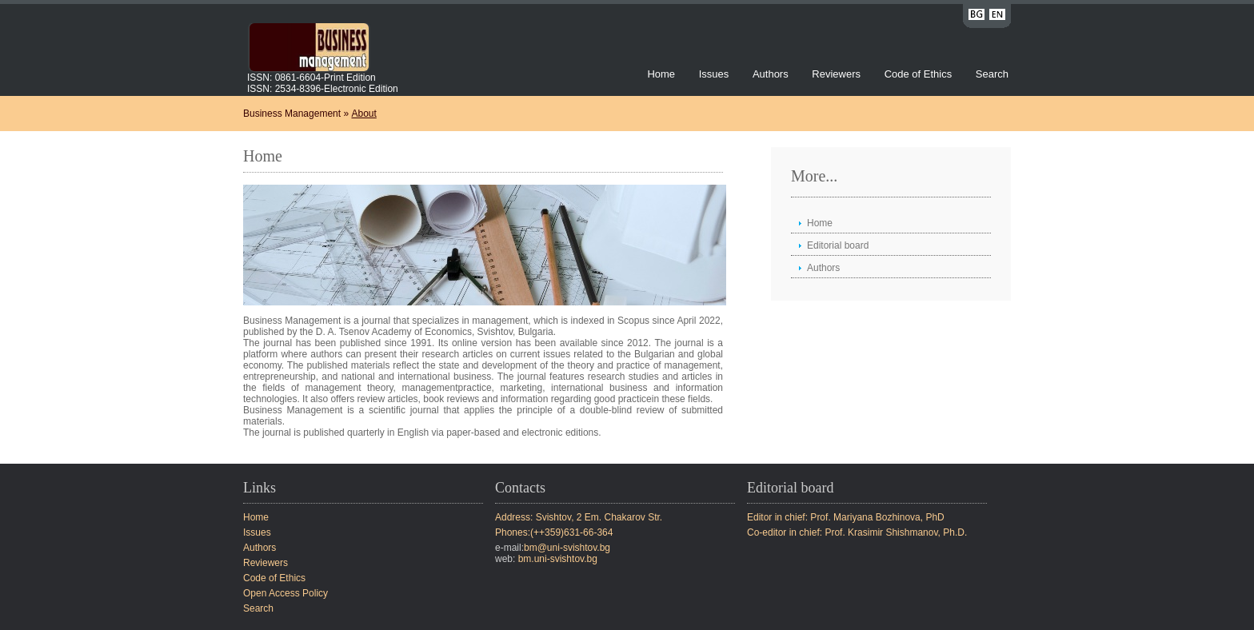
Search (992, 74)
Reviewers (837, 74)
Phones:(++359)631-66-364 (554, 532)
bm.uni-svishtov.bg (557, 558)
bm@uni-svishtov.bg (567, 547)
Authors (771, 74)
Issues (714, 74)
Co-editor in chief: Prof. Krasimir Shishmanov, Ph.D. (857, 532)
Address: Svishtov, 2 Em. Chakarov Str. (578, 517)
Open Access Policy (285, 593)
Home (661, 74)
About (363, 113)
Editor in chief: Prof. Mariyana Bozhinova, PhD (845, 517)
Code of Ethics (918, 74)
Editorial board (838, 245)
